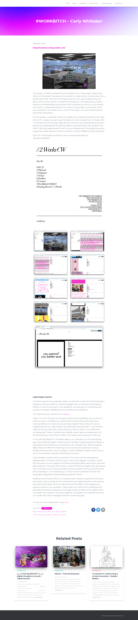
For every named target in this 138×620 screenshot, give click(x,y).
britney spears (42, 511)
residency (66, 414)
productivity (56, 515)
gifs (52, 511)
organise (64, 511)
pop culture (47, 515)
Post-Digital (94, 3)
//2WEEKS (82, 3)
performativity (38, 515)
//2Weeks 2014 (47, 508)
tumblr (63, 515)
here (67, 502)
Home (67, 3)
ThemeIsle (120, 616)
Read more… (39, 597)
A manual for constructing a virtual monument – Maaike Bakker (105, 576)
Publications (107, 3)
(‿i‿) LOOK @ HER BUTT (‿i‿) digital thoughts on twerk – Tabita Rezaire (30, 576)
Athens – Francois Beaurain (67, 574)
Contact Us (119, 3)
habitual (57, 511)
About (74, 3)
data (49, 511)
